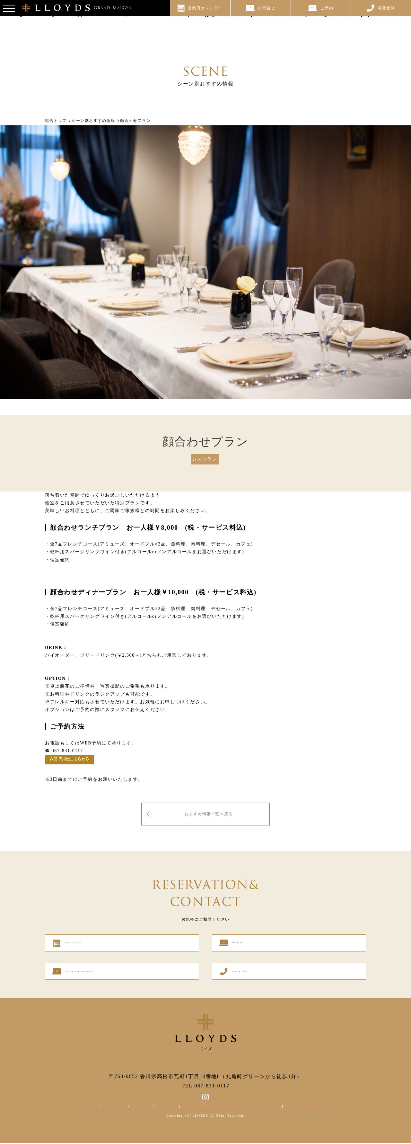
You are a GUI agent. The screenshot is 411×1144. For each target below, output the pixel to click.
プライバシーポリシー (205, 1102)
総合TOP (102, 1102)
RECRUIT (308, 1102)
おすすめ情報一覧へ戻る (209, 811)
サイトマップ (258, 1102)
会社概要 (153, 1102)
